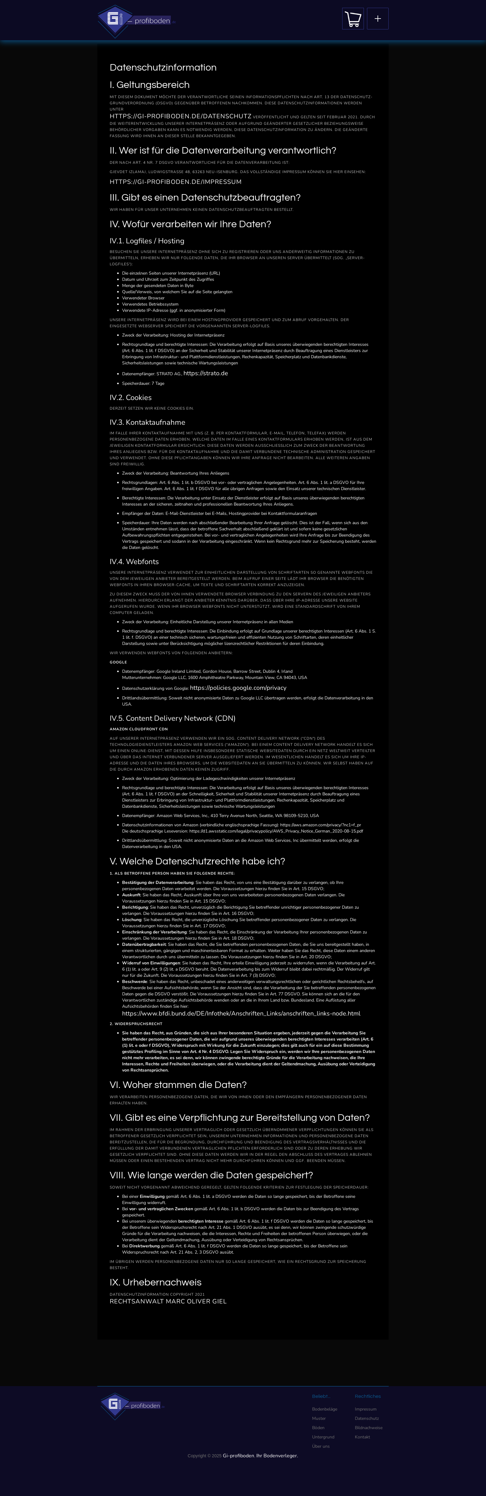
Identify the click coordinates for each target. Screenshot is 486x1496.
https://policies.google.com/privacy (238, 688)
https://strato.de (205, 373)
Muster (319, 1418)
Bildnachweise (368, 1428)
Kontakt (362, 1437)
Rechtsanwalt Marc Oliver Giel (168, 1301)
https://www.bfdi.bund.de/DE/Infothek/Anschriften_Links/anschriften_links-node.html (241, 1013)
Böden (318, 1428)
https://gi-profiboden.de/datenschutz (181, 116)
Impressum (366, 1409)
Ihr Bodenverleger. (277, 1455)
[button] (378, 18)
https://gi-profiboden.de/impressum (176, 182)
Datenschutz (367, 1418)
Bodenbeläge (324, 1409)
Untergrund (323, 1437)
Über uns (321, 1446)
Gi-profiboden (238, 1455)
